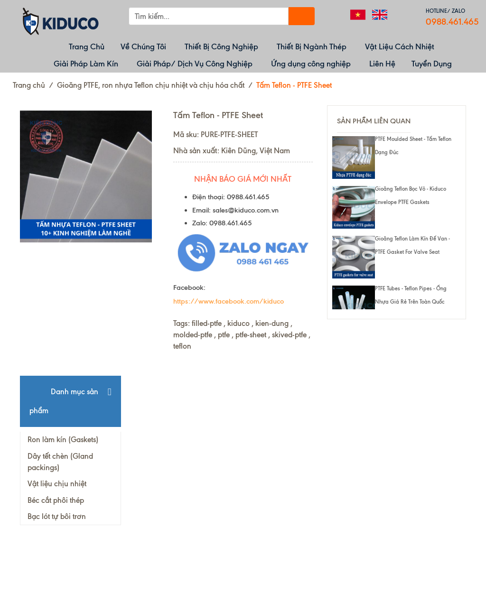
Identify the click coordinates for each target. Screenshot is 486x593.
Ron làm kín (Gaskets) (63, 439)
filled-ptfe (207, 323)
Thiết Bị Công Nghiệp (221, 46)
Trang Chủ (86, 46)
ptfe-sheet (250, 334)
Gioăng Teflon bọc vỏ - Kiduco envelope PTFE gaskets (410, 195)
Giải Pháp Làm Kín (86, 63)
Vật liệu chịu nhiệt (57, 483)
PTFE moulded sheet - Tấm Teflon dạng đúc (413, 146)
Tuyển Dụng (431, 63)
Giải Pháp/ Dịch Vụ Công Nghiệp (194, 63)
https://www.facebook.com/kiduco (228, 301)
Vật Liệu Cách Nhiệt (399, 46)
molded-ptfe (192, 334)
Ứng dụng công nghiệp (311, 63)
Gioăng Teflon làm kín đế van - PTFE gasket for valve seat (412, 245)
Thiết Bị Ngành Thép (311, 46)
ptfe (224, 334)
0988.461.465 (452, 21)
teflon (182, 346)
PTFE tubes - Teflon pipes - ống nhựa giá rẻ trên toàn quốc (411, 295)
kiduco (238, 323)
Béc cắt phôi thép (56, 500)
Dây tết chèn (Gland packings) (60, 462)
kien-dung (272, 323)
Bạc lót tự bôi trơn (57, 516)
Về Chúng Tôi (143, 46)
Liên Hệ (382, 63)
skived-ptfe (289, 334)
